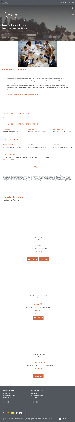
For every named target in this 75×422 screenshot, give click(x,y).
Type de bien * (7, 129)
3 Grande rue (34, 397)
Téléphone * (31, 144)
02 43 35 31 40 (6, 394)
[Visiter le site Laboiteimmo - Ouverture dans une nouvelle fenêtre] (65, 419)
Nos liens (50, 418)
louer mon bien (23, 117)
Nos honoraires (27, 418)
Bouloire (8, 399)
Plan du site (33, 418)
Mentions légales (40, 418)
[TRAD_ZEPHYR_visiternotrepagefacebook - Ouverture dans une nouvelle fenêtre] (4, 402)
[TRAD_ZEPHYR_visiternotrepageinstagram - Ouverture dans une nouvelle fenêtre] (8, 402)
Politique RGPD (27, 419)
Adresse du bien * (33, 129)
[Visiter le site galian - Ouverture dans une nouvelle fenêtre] (19, 413)
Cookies (32, 419)
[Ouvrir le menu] (72, 2)
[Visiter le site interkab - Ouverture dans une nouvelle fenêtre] (6, 413)
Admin (46, 418)
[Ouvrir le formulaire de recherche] (65, 2)
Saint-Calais (36, 399)
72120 (32, 399)
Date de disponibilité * (59, 129)
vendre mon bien (10, 117)
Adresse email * (57, 144)
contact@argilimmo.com (9, 395)
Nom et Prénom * (8, 144)
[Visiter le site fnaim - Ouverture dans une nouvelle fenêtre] (12, 413)
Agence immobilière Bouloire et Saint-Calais (13, 21)
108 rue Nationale (7, 397)
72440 (4, 399)
